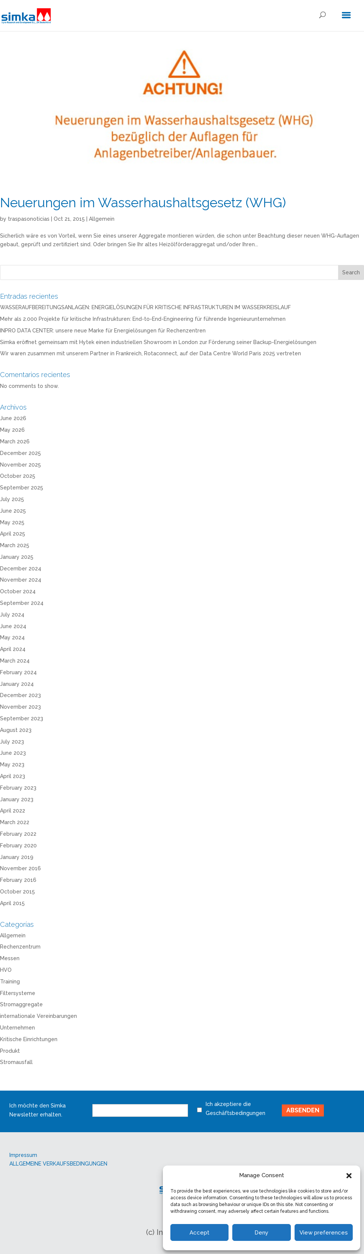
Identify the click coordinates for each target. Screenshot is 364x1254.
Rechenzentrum (20, 947)
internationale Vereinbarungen (38, 1016)
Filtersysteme (17, 993)
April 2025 (12, 534)
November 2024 (20, 580)
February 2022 (18, 834)
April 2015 (12, 903)
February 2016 (18, 880)
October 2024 (18, 591)
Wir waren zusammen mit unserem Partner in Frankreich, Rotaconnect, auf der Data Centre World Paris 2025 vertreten (150, 353)
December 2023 (20, 695)
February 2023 (18, 788)
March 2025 (14, 545)
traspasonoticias (29, 219)
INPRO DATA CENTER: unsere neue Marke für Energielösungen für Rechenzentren (103, 331)
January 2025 (16, 557)
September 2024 (22, 603)
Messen (10, 958)
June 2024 (13, 626)
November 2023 (20, 707)
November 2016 (20, 868)
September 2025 (21, 488)
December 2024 (20, 569)
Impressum (23, 1155)
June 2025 (13, 511)
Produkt (10, 1051)
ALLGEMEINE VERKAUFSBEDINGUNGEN (58, 1164)
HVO (6, 970)
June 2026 (13, 418)
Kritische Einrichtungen (28, 1039)
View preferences (323, 1232)
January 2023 (16, 799)
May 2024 (12, 637)
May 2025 (12, 522)
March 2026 (15, 441)
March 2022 (14, 822)
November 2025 (20, 465)
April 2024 (13, 649)
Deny (261, 1232)
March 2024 (15, 661)
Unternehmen (17, 1028)
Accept (199, 1232)
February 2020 (18, 845)
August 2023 (16, 730)
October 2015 (17, 892)
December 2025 (20, 453)
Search (351, 272)
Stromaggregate (21, 1004)
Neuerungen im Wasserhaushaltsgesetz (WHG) (143, 202)
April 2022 (12, 811)
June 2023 (13, 753)
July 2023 (12, 742)
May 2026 (12, 430)
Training (10, 982)
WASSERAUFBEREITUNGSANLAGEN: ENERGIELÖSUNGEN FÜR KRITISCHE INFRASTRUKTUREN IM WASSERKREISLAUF (145, 307)
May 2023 (12, 765)
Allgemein (101, 219)
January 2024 (17, 684)
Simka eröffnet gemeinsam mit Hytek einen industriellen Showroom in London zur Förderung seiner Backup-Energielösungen (158, 342)
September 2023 (21, 718)
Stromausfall (16, 1062)
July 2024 (12, 615)
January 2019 (16, 857)
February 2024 (18, 672)
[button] (349, 1175)
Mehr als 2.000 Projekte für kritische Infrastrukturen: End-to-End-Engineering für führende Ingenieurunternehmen (143, 319)
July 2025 (12, 499)
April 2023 (12, 776)
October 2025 (17, 476)
